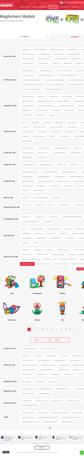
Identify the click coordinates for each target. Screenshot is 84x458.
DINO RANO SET (26, 381)
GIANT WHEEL (35, 122)
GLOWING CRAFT (27, 400)
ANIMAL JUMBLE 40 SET (28, 70)
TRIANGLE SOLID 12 (60, 360)
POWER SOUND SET (75, 153)
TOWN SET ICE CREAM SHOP (60, 412)
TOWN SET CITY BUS (28, 412)
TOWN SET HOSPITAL (28, 417)
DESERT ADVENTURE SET (66, 106)
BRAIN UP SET (68, 63)
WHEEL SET (38, 356)
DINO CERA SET (39, 381)
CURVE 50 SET (26, 233)
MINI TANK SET (42, 131)
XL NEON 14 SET (53, 217)
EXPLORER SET (38, 205)
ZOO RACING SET (70, 131)
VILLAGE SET (25, 190)
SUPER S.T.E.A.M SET (28, 59)
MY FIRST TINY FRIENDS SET (55, 84)
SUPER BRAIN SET (43, 63)
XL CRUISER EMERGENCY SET (30, 221)
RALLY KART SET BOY (57, 127)
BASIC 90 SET (68, 228)
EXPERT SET (56, 63)
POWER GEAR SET (27, 157)
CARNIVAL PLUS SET (27, 101)
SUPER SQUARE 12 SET (28, 369)
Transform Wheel (26, 356)
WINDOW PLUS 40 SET (60, 264)
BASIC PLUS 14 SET (27, 254)
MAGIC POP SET (69, 110)
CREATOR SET (56, 110)
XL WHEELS (64, 356)
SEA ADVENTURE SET (28, 106)
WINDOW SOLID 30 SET (28, 389)
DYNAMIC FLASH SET (28, 148)
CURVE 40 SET (38, 233)
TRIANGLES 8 (25, 242)
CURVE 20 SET (51, 233)
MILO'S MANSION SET (28, 181)
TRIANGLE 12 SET (69, 374)
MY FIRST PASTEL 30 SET (64, 70)
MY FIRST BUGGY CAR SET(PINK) (31, 80)
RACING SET (25, 136)
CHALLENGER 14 (38, 250)
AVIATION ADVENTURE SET (45, 101)
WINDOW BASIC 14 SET (45, 393)
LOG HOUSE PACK (27, 186)
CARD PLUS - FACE (42, 254)
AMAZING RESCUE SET (50, 422)
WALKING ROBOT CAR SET (61, 148)
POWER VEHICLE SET (28, 131)
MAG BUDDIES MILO (27, 176)
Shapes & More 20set (57, 400)
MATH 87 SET (25, 209)
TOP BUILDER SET (59, 54)
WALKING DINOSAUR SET (41, 197)
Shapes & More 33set (41, 400)
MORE (37, 340)
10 (70, 329)
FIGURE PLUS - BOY (27, 264)
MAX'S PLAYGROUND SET (45, 181)
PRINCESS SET (61, 164)
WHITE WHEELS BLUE (44, 360)
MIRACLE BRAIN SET (27, 63)
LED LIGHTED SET (42, 157)
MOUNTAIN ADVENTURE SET (46, 106)
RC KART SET (25, 127)
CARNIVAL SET (53, 115)
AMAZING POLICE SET (67, 422)
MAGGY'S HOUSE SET (63, 181)
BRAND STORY (25, 7)
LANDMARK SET (26, 110)
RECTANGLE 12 (64, 365)
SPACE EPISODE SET (63, 101)
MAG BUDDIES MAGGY (43, 176)
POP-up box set (26, 205)
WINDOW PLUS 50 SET (43, 264)
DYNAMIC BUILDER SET (56, 49)
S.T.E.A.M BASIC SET (44, 59)
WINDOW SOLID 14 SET (45, 389)
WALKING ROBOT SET (59, 153)
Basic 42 (24, 228)
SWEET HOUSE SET (39, 190)
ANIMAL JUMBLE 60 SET (46, 70)
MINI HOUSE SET (54, 186)
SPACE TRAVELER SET (41, 110)
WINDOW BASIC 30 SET (28, 393)
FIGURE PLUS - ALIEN (50, 259)
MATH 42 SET (51, 205)
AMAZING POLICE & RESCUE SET (71, 417)
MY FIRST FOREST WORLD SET (68, 75)
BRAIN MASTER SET (74, 54)
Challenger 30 (25, 250)
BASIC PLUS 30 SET (63, 250)
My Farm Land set (67, 96)
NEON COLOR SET (27, 115)
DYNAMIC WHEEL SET (39, 136)
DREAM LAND (41, 96)
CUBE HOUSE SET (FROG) (49, 172)
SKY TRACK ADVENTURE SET (30, 405)
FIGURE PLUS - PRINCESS (68, 259)
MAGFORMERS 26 (70, 238)
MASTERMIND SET (44, 54)
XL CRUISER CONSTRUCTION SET (72, 217)
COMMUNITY (76, 7)
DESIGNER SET (40, 115)
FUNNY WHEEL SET (72, 127)
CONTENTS (53, 7)
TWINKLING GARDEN (28, 96)
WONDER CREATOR (40, 49)
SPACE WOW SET (56, 131)
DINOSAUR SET (57, 197)
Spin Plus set (50, 250)
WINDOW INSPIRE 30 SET (64, 389)
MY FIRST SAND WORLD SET (47, 75)
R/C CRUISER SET (65, 136)
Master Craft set (26, 49)
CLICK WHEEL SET (51, 356)
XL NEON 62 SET (26, 217)
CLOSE (57, 340)
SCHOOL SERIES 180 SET (48, 348)
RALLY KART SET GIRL (40, 127)
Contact (6, 452)
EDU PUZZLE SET (64, 205)
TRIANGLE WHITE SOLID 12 (29, 365)
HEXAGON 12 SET (63, 369)
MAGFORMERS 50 (41, 238)
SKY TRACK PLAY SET (73, 400)
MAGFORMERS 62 (27, 238)
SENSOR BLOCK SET (44, 148)
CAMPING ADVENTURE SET (69, 172)
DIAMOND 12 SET (42, 374)
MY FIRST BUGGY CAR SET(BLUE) (54, 80)
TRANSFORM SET (27, 141)
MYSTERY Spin (54, 96)
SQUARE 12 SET (55, 374)
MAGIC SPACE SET (43, 153)
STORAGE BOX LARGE (53, 228)
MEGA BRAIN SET (76, 59)
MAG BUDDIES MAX (59, 176)
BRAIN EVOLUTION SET (28, 54)
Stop (34, 443)
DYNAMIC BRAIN (72, 49)
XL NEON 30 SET (40, 217)
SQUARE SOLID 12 (75, 360)
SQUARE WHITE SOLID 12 (48, 365)
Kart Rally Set (46, 122)
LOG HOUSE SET (68, 186)
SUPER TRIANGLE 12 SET (47, 369)
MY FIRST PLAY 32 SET (28, 75)
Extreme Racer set (72, 122)
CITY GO (24, 122)
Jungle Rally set (59, 122)
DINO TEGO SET (53, 381)
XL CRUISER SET (48, 221)
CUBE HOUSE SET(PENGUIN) (30, 172)
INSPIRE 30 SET (74, 164)
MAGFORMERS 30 (56, 238)
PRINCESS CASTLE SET (46, 164)
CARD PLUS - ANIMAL (58, 254)
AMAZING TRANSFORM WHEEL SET (48, 417)
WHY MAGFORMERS (40, 7)
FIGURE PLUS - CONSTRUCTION (31, 259)
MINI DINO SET (26, 197)
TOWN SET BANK (42, 412)
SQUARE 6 (37, 242)
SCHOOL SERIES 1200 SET (29, 348)
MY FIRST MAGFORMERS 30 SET (53, 89)
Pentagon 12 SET (77, 369)
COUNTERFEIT (64, 7)
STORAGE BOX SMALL (37, 228)
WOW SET (52, 136)
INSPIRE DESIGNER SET (28, 164)
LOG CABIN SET (40, 186)
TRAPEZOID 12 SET (27, 374)
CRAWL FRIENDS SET (28, 153)
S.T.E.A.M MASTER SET (60, 59)
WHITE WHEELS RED (28, 360)
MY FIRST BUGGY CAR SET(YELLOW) (32, 84)
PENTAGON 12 (63, 233)
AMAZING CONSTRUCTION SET (30, 422)
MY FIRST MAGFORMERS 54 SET (31, 89)
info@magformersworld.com (52, 452)
